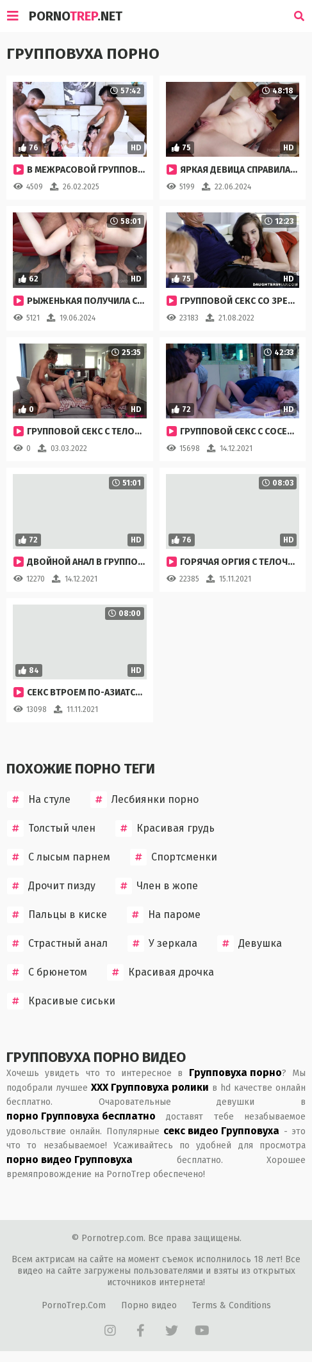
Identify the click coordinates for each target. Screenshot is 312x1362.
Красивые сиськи (61, 1001)
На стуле (38, 799)
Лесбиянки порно (144, 799)
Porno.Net (75, 16)
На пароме (164, 915)
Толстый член (51, 828)
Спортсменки (173, 857)
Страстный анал (57, 943)
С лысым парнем (58, 857)
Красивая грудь (165, 828)
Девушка (249, 943)
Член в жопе (156, 886)
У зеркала (162, 943)
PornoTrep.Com (74, 1305)
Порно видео (149, 1305)
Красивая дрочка (160, 972)
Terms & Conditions (231, 1305)
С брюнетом (47, 972)
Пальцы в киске (57, 915)
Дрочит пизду (51, 886)
